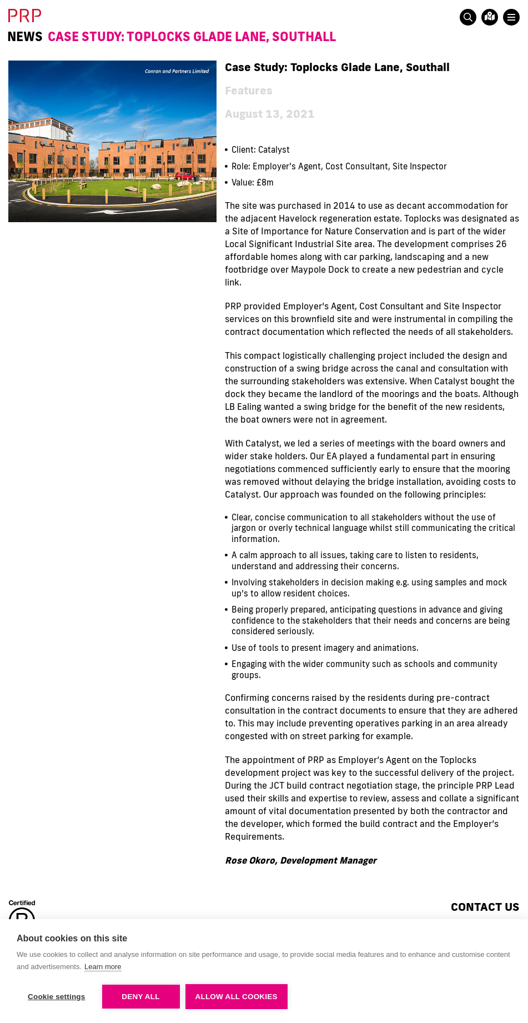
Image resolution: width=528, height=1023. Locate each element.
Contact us (485, 906)
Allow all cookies (236, 996)
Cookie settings (57, 996)
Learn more (102, 966)
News (25, 36)
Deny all (140, 996)
